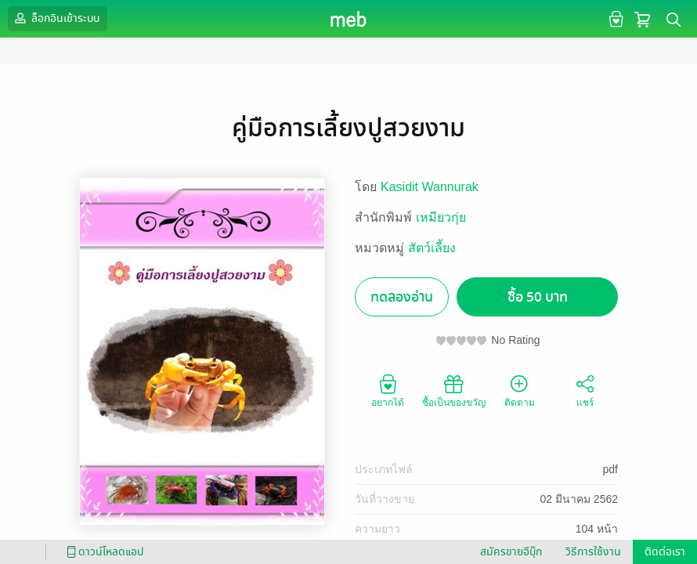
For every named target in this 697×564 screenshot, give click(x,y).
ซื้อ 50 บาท (537, 297)
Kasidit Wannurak (430, 186)
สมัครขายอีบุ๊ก (511, 552)
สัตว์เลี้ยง (432, 248)
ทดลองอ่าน (401, 297)
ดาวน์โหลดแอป (102, 552)
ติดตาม (519, 390)
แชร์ (585, 390)
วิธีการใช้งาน (593, 552)
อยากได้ (387, 390)
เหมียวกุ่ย (441, 217)
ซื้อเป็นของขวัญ (454, 390)
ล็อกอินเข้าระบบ (55, 18)
